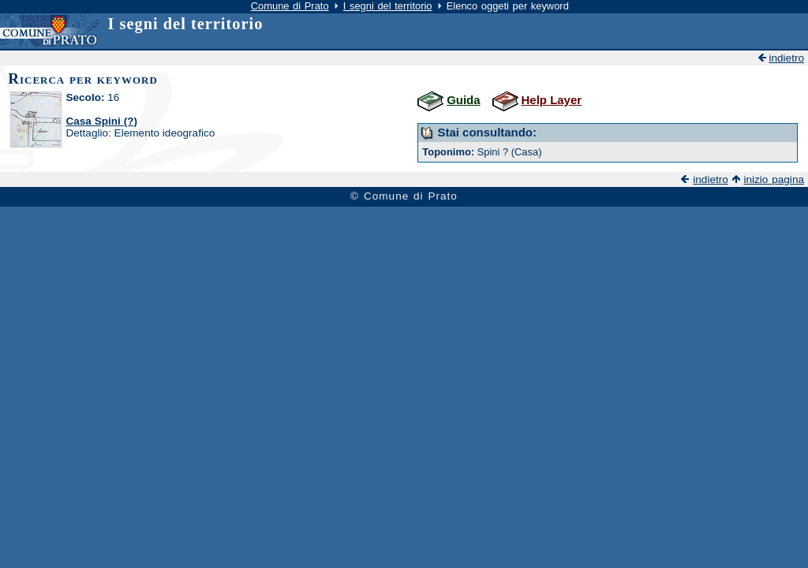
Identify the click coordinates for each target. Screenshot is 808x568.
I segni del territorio (387, 6)
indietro (786, 58)
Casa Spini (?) (101, 121)
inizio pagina (773, 179)
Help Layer (552, 99)
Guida (463, 99)
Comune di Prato (290, 6)
